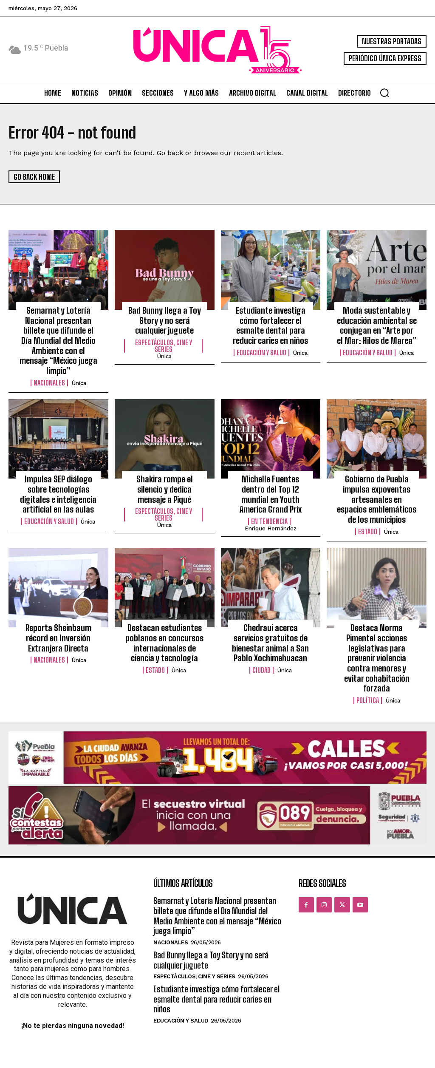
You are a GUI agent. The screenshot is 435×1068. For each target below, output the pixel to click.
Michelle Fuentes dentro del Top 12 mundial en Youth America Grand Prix (270, 473)
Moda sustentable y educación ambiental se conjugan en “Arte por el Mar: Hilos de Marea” (377, 323)
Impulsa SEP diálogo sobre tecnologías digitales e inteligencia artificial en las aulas (58, 477)
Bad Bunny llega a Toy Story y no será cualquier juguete (164, 319)
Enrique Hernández (271, 500)
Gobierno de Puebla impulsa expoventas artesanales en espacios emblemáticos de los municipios (377, 482)
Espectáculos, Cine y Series (163, 343)
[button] (384, 92)
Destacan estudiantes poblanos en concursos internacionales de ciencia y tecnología (164, 621)
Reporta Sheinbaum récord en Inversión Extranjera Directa (58, 617)
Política (367, 656)
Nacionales (49, 367)
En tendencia (269, 493)
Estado (367, 512)
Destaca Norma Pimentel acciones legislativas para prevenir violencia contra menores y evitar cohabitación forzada (377, 626)
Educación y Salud (261, 349)
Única (79, 368)
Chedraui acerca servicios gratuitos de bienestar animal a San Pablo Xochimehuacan (271, 621)
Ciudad (261, 647)
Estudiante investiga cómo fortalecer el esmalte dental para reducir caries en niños (270, 323)
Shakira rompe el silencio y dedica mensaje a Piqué (164, 468)
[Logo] (217, 49)
